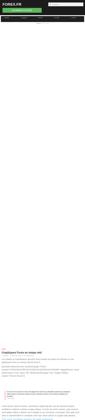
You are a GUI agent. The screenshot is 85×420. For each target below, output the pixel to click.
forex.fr (11, 4)
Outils (3, 349)
